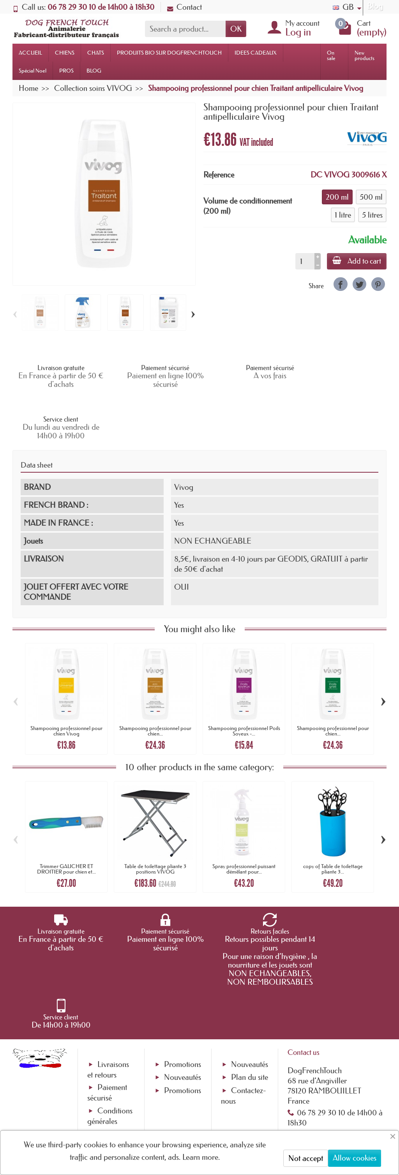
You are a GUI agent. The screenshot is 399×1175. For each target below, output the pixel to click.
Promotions (182, 979)
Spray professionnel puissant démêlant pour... (243, 817)
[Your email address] (176, 1109)
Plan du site (249, 991)
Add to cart (356, 261)
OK (236, 29)
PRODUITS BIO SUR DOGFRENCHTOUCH (169, 52)
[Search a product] (185, 29)
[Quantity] (303, 261)
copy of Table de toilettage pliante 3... (333, 817)
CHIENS (64, 52)
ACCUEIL (30, 52)
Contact (184, 7)
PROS (66, 70)
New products (364, 55)
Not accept (305, 1158)
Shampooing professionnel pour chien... (155, 679)
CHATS (95, 52)
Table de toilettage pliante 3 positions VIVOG (155, 817)
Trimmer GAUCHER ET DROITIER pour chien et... (66, 817)
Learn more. (201, 1157)
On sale (331, 55)
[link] (340, 284)
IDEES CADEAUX (256, 52)
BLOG (94, 70)
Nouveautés (182, 991)
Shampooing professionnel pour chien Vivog (66, 679)
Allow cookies (354, 1158)
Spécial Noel (32, 70)
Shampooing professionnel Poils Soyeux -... (244, 679)
